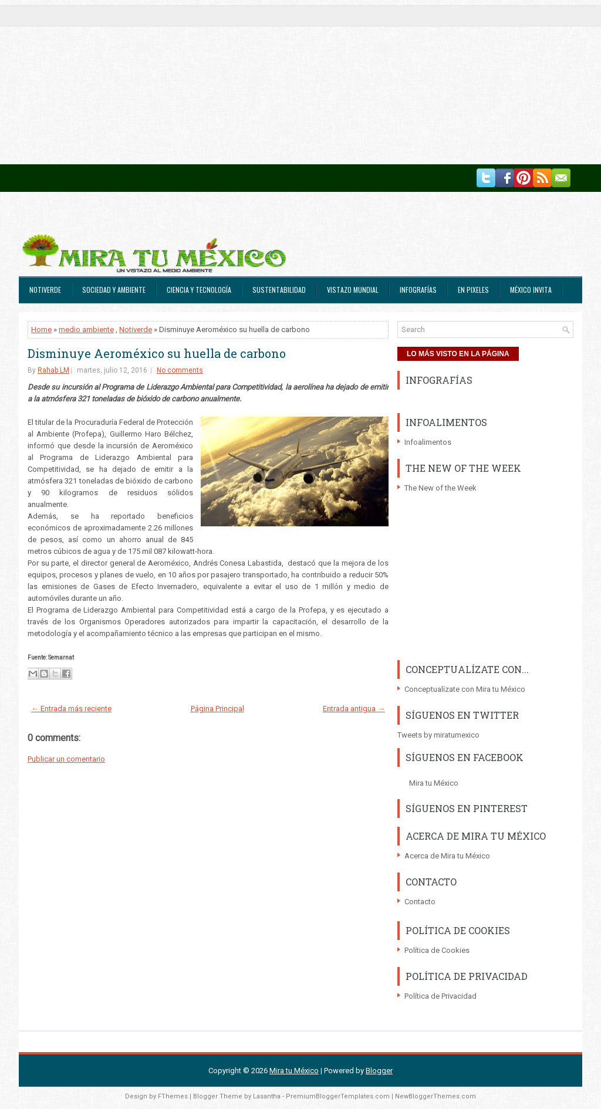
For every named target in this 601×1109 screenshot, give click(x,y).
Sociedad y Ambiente (114, 290)
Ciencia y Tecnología (199, 290)
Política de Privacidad (440, 996)
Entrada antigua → (354, 708)
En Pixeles (473, 290)
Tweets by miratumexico (438, 735)
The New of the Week (440, 488)
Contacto (419, 901)
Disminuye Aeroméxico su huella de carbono (157, 353)
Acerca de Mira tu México (447, 855)
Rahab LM (53, 370)
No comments (180, 370)
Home (41, 329)
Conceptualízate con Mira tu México (464, 689)
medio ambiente (86, 329)
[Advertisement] (300, 82)
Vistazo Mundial (353, 290)
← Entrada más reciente (71, 708)
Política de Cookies (437, 950)
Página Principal (217, 708)
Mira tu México (433, 783)
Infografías (418, 290)
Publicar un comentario (66, 759)
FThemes (173, 1096)
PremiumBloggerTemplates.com (338, 1096)
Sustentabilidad (279, 290)
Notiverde (45, 290)
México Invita (531, 290)
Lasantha (267, 1096)
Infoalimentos (427, 442)
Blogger (379, 1070)
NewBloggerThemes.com (435, 1096)
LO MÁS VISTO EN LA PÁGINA (458, 354)
